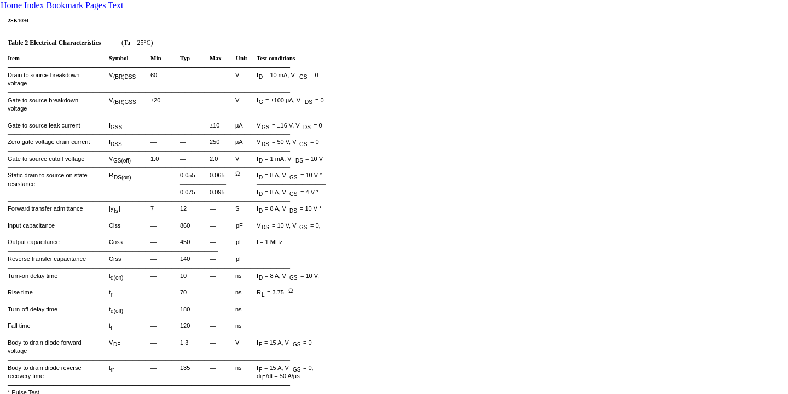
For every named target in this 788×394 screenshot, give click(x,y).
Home (11, 5)
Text (115, 5)
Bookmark (65, 5)
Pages (95, 5)
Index (34, 5)
